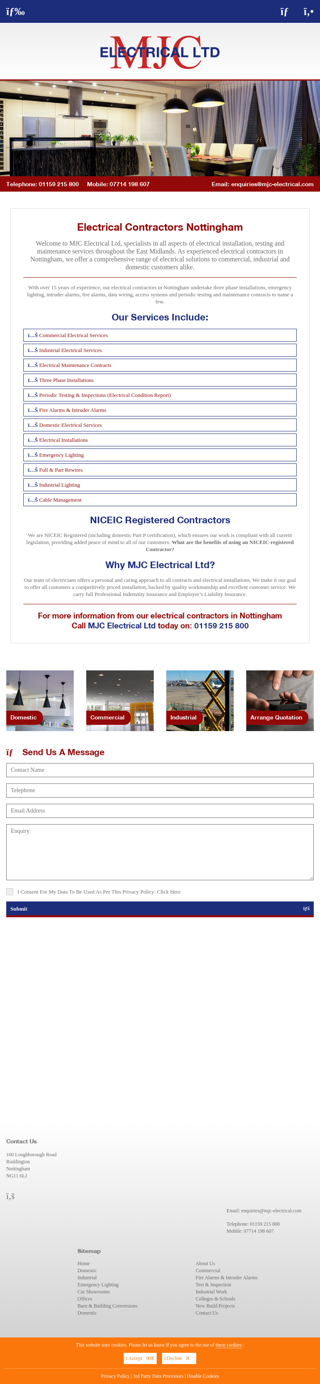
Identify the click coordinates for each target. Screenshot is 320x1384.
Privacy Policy (115, 1376)
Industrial (87, 1278)
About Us (205, 1263)
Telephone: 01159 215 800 (42, 183)
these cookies (228, 1345)
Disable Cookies (203, 1376)
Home (84, 1263)
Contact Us (207, 1313)
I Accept (140, 1358)
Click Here (169, 892)
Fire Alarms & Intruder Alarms (227, 1278)
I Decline (179, 1358)
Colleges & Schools (215, 1299)
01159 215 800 (221, 625)
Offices (85, 1299)
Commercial (208, 1270)
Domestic (87, 1270)
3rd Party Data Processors (158, 1376)
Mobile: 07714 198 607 (118, 183)
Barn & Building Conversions (108, 1306)
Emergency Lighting (98, 1285)
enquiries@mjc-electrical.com (272, 183)
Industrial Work (211, 1292)
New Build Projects (215, 1306)
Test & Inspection (213, 1285)
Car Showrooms (94, 1292)
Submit (160, 909)
